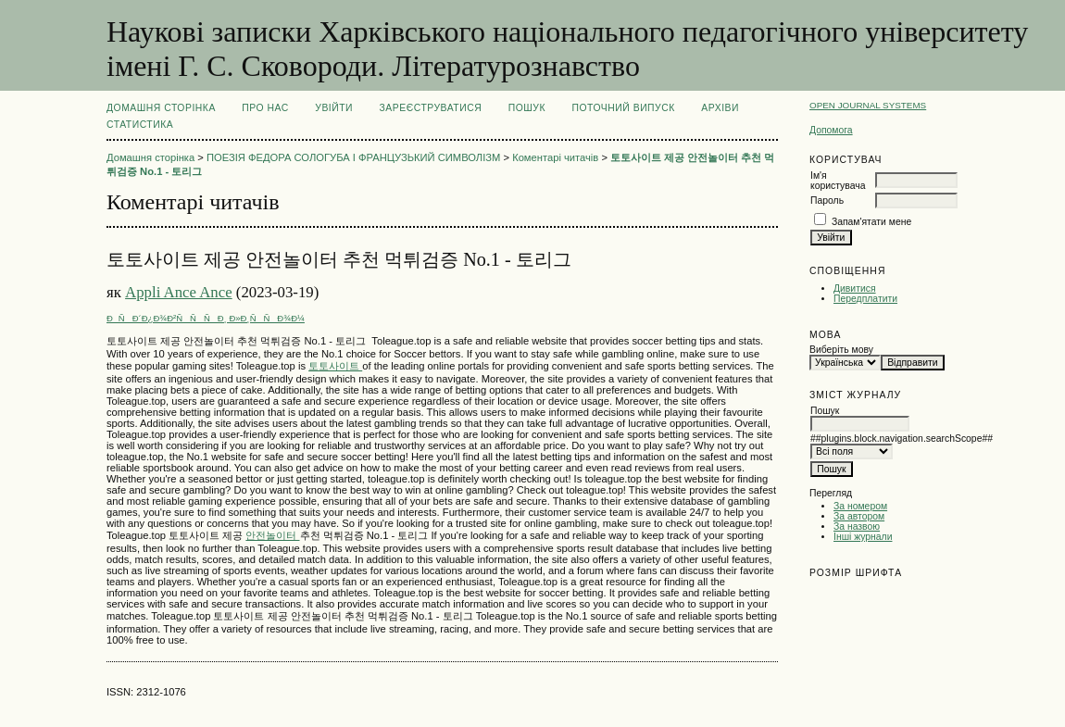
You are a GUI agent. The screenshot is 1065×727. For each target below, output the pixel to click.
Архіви (720, 108)
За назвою (856, 526)
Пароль (827, 200)
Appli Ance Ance (178, 292)
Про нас (265, 108)
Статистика (139, 124)
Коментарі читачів (555, 157)
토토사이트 (335, 365)
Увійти (334, 108)
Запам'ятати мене (871, 222)
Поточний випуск (622, 108)
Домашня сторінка (161, 108)
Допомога (831, 130)
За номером (860, 506)
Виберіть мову (841, 350)
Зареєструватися (431, 108)
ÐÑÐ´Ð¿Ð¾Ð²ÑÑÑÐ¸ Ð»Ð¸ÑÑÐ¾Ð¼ (205, 318)
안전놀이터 (272, 535)
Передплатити (865, 299)
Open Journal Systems (867, 105)
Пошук (526, 108)
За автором (858, 516)
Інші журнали (862, 537)
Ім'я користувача (837, 180)
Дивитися (854, 288)
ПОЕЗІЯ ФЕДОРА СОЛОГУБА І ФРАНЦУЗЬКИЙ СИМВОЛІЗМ (353, 157)
